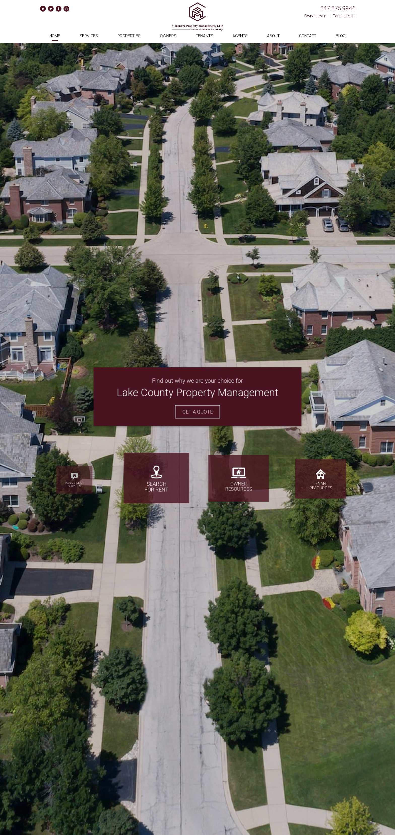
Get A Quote (197, 411)
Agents (240, 35)
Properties (129, 35)
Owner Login (315, 16)
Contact (307, 35)
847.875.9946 (337, 8)
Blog (341, 35)
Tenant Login (344, 16)
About (273, 35)
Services (89, 35)
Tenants (204, 35)
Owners (168, 35)
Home (54, 35)
